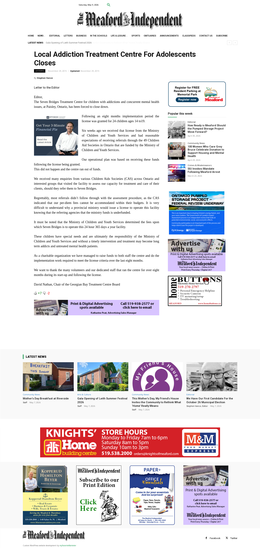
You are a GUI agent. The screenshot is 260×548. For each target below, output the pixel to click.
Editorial (192, 122)
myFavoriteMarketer (68, 545)
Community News (196, 143)
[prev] (229, 42)
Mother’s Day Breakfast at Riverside (47, 398)
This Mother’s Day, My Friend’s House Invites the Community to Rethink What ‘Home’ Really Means (155, 402)
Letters (39, 71)
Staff (25, 402)
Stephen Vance (45, 78)
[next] (235, 42)
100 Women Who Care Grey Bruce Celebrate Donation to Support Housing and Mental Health (204, 151)
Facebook (215, 538)
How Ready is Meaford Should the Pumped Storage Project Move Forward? (205, 128)
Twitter (233, 538)
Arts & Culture (84, 394)
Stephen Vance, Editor (197, 406)
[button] (108, 5)
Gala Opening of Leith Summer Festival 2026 (69, 42)
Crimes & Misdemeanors (200, 164)
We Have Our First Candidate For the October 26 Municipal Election (211, 400)
